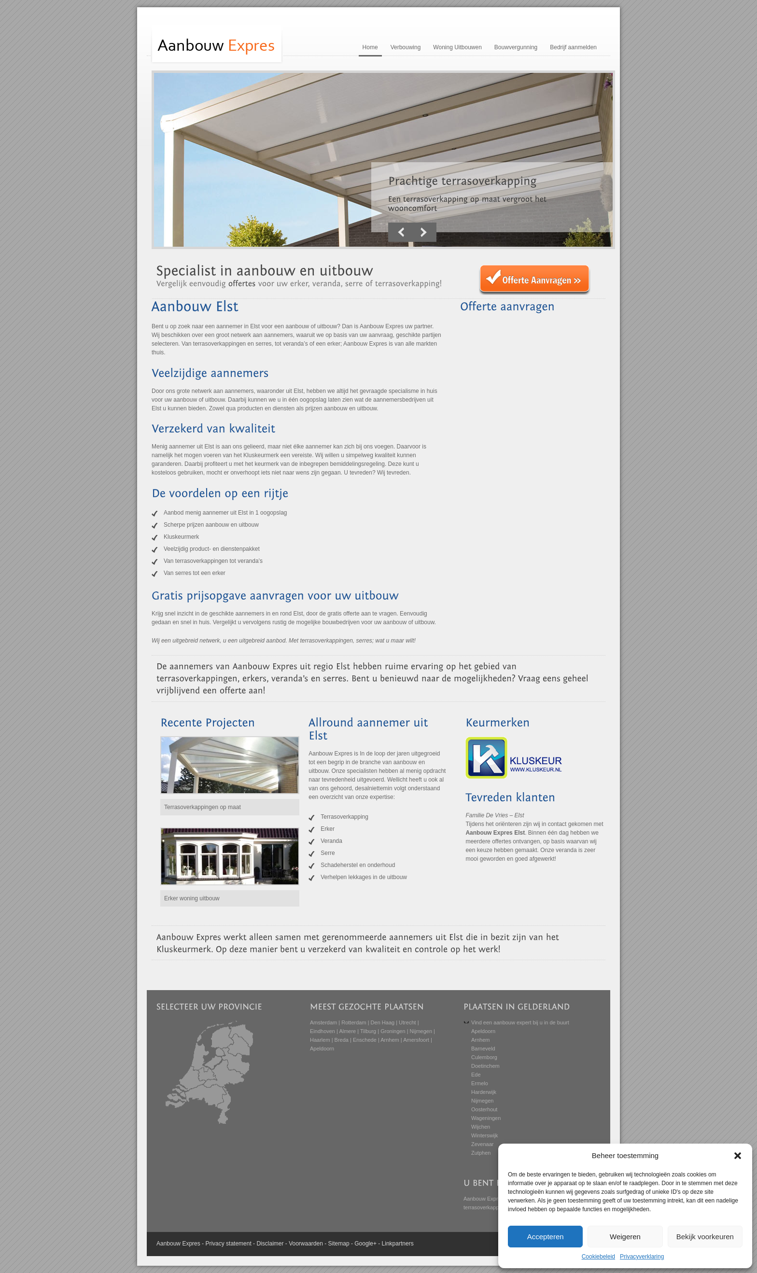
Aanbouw (168, 1243)
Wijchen (480, 1127)
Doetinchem (485, 1066)
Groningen (392, 1031)
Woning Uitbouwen (457, 47)
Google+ (365, 1243)
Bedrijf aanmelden (573, 47)
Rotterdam (353, 1022)
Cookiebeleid (598, 1256)
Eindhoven (322, 1031)
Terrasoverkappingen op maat (202, 807)
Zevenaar (482, 1144)
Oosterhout (484, 1109)
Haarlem (320, 1040)
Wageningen (486, 1118)
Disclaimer (269, 1243)
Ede (476, 1074)
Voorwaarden (306, 1243)
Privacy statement (228, 1243)
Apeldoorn (322, 1048)
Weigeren (625, 1236)
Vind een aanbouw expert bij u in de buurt (520, 1022)
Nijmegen (421, 1031)
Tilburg (368, 1031)
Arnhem (389, 1040)
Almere (347, 1031)
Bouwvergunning (515, 47)
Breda (342, 1040)
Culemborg (484, 1057)
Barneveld (483, 1048)
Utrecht (407, 1022)
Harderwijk (483, 1092)
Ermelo (479, 1083)
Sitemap (339, 1243)
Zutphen (481, 1153)
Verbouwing (406, 47)
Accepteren (545, 1236)
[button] (738, 1156)
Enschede (365, 1040)
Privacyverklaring (642, 1256)
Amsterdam (323, 1022)
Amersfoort (416, 1040)
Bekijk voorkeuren (705, 1236)
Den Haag (383, 1022)
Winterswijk (484, 1135)
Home (370, 47)
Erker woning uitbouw (192, 898)
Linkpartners (398, 1243)
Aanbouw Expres (483, 1199)
